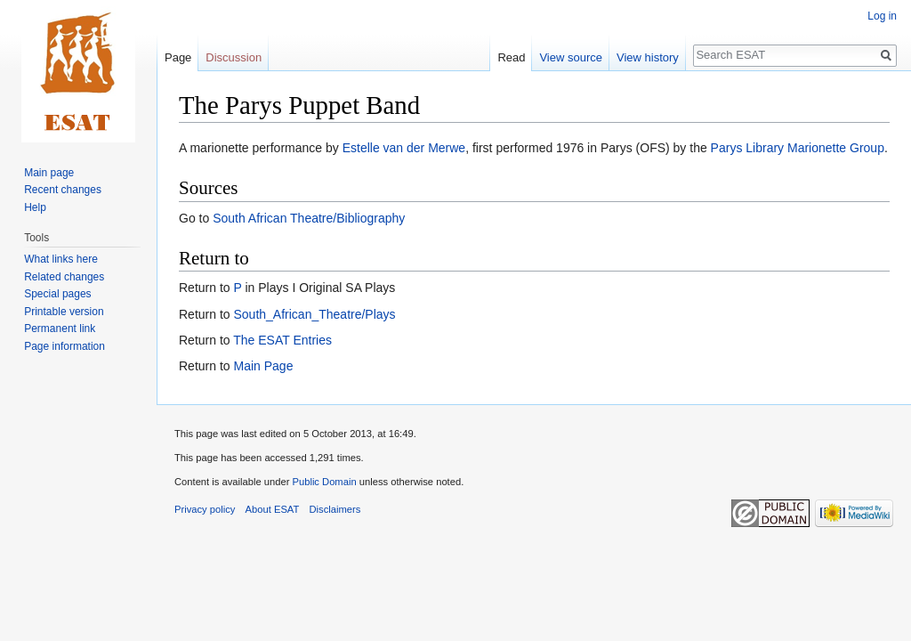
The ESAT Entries (282, 340)
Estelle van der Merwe (404, 148)
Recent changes (62, 189)
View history (648, 57)
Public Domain (324, 481)
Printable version (63, 311)
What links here (61, 259)
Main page (49, 172)
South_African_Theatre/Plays (314, 314)
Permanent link (59, 328)
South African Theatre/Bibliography (309, 218)
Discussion (234, 57)
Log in (882, 16)
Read (511, 57)
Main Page (263, 366)
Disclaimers (335, 509)
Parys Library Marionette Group (797, 148)
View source (570, 57)
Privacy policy (204, 509)
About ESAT (273, 509)
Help (35, 207)
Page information (64, 346)
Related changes (64, 277)
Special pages (57, 294)
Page (178, 57)
